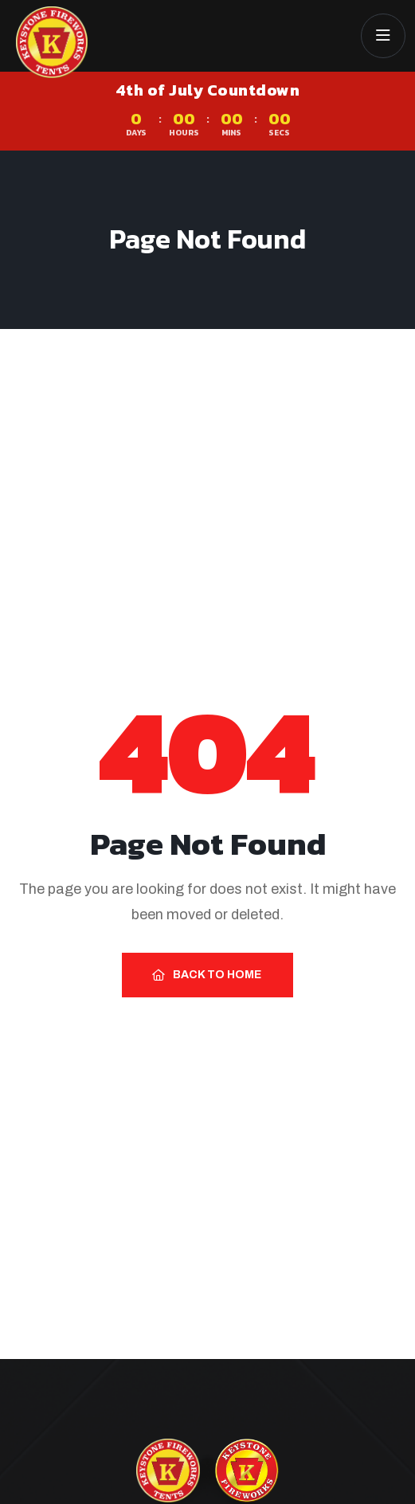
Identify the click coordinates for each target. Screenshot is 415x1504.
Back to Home (206, 975)
